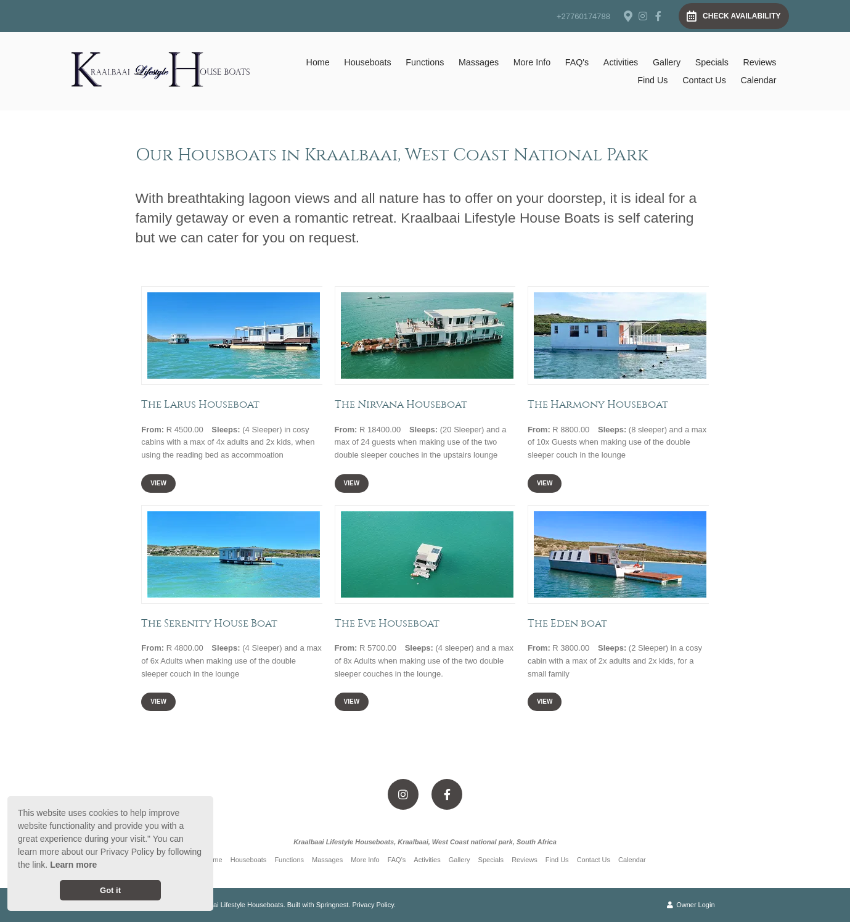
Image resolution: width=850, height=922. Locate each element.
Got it (110, 890)
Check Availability (733, 16)
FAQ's (577, 62)
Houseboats (367, 62)
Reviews (759, 62)
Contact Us (704, 80)
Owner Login (690, 904)
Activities (620, 62)
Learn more (73, 865)
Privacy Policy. (374, 904)
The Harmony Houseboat (598, 404)
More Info (531, 62)
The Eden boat (567, 623)
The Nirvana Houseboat (401, 404)
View (158, 483)
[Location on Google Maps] (627, 15)
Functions (425, 62)
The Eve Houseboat (387, 623)
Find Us (652, 80)
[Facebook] (658, 16)
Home (318, 62)
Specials (712, 62)
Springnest (332, 904)
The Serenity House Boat (209, 623)
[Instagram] (643, 16)
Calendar (758, 80)
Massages (479, 62)
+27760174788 (583, 16)
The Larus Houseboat (200, 404)
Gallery (666, 62)
